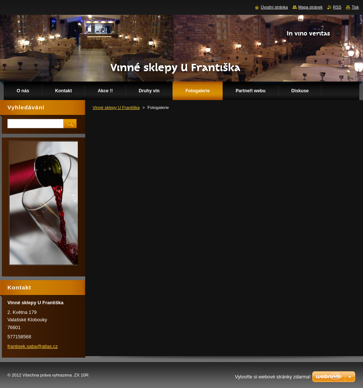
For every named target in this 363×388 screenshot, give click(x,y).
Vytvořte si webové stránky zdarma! (273, 376)
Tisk (355, 7)
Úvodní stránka (274, 7)
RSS (337, 7)
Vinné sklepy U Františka (116, 107)
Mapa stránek (310, 7)
